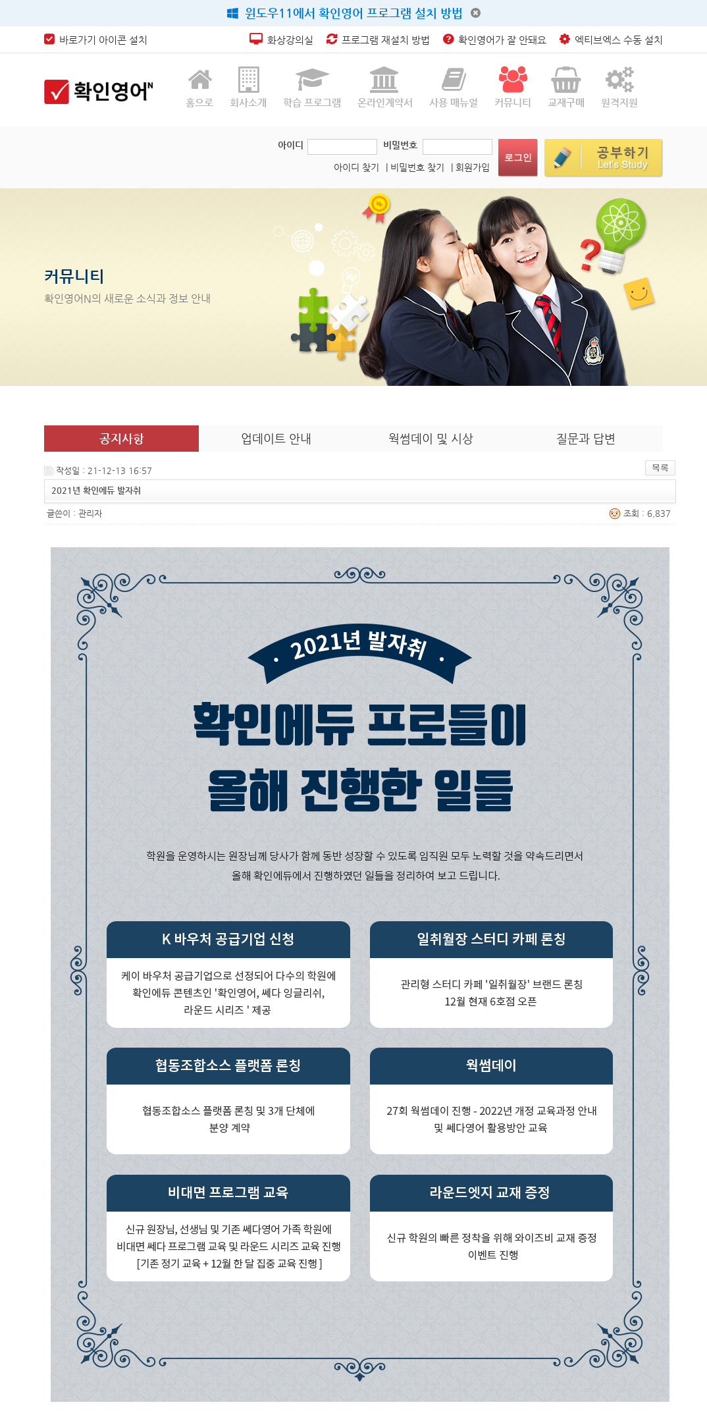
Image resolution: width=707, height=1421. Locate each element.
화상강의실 (281, 39)
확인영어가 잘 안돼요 (494, 39)
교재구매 (566, 87)
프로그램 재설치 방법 (378, 39)
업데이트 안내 (276, 438)
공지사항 (121, 438)
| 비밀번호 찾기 (415, 167)
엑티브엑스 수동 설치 (611, 39)
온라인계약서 (385, 87)
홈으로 (199, 87)
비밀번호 (400, 145)
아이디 (290, 145)
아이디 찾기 (356, 167)
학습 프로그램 (312, 87)
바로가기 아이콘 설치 (95, 39)
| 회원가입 (470, 167)
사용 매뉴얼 (453, 87)
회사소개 (248, 87)
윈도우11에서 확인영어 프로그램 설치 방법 (345, 13)
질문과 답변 (585, 438)
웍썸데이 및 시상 (430, 438)
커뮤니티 (512, 87)
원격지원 (619, 87)
